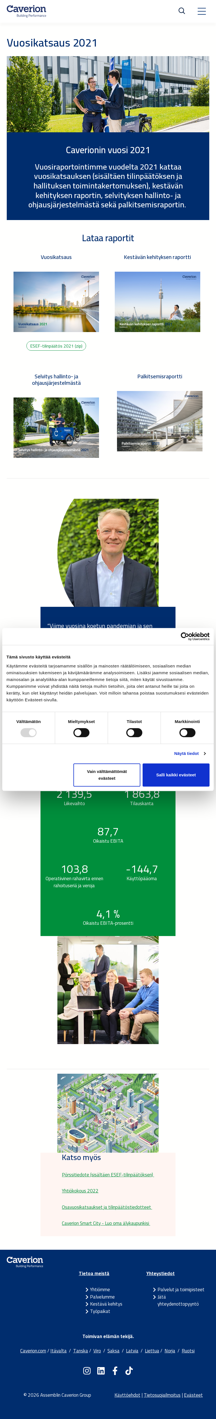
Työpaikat (100, 1311)
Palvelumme (102, 1296)
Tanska (80, 1350)
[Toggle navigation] (201, 11)
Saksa (113, 1350)
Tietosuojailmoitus (162, 1395)
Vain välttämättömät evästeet (107, 775)
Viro (97, 1350)
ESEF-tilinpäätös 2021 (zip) (56, 346)
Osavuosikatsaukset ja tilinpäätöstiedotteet (107, 1207)
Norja (170, 1350)
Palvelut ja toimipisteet (181, 1289)
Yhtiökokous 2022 (80, 1190)
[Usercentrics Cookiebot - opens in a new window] (185, 636)
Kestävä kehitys (106, 1303)
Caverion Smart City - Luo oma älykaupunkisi (106, 1223)
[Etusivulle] (26, 11)
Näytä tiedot (186, 753)
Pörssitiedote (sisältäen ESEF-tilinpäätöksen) (108, 1174)
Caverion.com (33, 1350)
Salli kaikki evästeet (176, 774)
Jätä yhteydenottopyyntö (178, 1300)
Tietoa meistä (94, 1273)
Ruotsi (188, 1350)
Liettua (152, 1350)
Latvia (132, 1350)
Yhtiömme (100, 1289)
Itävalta (58, 1350)
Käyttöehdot (127, 1395)
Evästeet (193, 1395)
